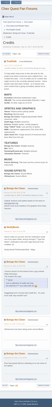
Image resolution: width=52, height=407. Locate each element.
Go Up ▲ (34, 401)
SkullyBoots (12, 227)
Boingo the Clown (19, 33)
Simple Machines (32, 404)
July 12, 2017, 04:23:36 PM (13, 65)
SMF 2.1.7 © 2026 (20, 404)
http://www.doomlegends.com (26, 219)
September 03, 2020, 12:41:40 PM (15, 358)
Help (16, 401)
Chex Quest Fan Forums (19, 8)
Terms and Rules (24, 401)
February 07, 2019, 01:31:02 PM (14, 231)
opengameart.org (11, 203)
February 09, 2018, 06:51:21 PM (14, 192)
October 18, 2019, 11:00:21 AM (14, 324)
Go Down (6, 54)
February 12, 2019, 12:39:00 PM (14, 266)
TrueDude (30, 33)
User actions (43, 54)
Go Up (4, 385)
